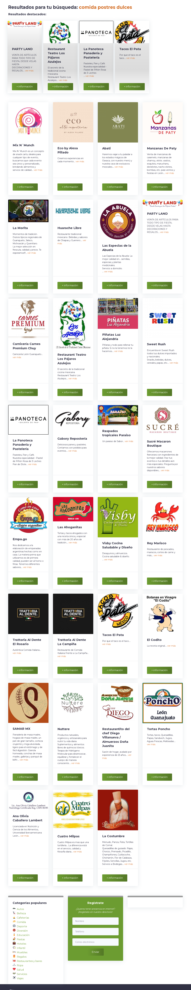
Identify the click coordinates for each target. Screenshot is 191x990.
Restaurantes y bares (29, 950)
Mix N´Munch (23, 144)
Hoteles (21, 933)
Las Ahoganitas (69, 521)
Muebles (22, 941)
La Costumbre (113, 826)
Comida (21, 911)
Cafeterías (23, 907)
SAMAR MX (21, 720)
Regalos (21, 946)
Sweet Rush (156, 340)
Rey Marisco (156, 537)
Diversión (22, 920)
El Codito (154, 632)
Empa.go (20, 533)
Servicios (22, 963)
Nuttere (63, 720)
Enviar (95, 940)
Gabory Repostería (72, 434)
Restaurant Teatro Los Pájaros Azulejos (71, 355)
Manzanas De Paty (162, 147)
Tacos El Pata (130, 49)
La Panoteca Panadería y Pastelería (94, 53)
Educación (23, 924)
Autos (20, 898)
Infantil (21, 937)
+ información (25, 85)
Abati (106, 147)
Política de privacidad (103, 981)
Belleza (21, 902)
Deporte (22, 915)
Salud (20, 959)
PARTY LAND (22, 49)
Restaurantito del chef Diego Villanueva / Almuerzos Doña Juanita (116, 729)
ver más (29, 70)
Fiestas (21, 928)
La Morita (20, 225)
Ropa (20, 954)
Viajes (20, 967)
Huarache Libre (69, 225)
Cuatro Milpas (68, 827)
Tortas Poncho (158, 720)
